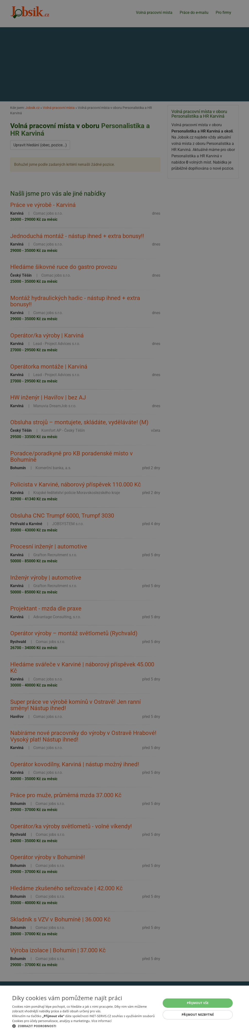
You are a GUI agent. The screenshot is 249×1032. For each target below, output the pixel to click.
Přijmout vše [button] (198, 1003)
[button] (84, 1025)
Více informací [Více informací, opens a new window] (101, 1021)
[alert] (124, 516)
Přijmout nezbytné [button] (198, 1015)
